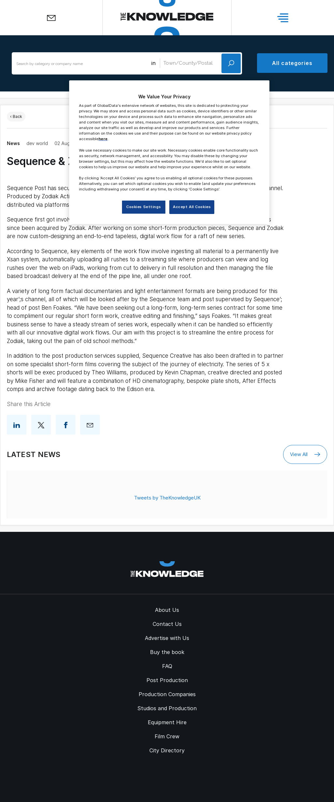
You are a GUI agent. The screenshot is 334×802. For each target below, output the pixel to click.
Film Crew (167, 736)
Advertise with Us (167, 638)
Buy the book (167, 652)
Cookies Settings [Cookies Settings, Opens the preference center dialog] (143, 207)
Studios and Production (167, 708)
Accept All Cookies (192, 207)
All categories (292, 63)
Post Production (167, 680)
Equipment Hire (167, 722)
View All (305, 454)
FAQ (167, 666)
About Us (167, 610)
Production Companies (167, 694)
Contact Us (167, 624)
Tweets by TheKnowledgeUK (167, 498)
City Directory (167, 750)
